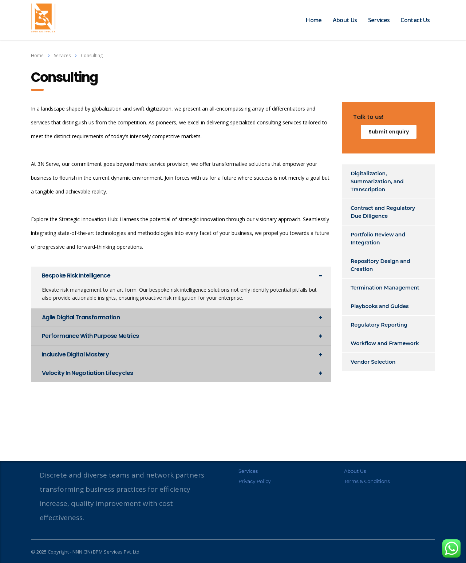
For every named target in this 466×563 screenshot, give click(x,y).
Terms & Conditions (367, 481)
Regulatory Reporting (379, 325)
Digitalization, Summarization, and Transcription (377, 181)
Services (379, 20)
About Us (345, 20)
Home (313, 20)
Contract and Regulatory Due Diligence (383, 212)
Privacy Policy (254, 481)
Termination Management (385, 287)
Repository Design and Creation (380, 265)
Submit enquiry (388, 131)
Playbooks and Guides (380, 306)
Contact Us (415, 20)
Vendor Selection (373, 362)
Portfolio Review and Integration (378, 238)
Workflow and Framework (385, 343)
